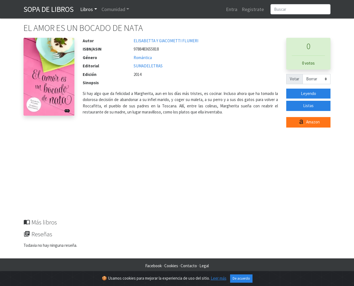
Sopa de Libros (49, 9)
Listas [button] (308, 105)
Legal (204, 265)
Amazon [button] (308, 122)
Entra (231, 9)
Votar (294, 78)
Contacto (189, 265)
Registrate (253, 9)
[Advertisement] (177, 177)
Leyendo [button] (308, 93)
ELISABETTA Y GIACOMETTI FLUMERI (166, 40)
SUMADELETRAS (148, 65)
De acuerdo (241, 278)
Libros (86, 9)
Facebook (153, 265)
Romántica (143, 57)
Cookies (171, 265)
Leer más (219, 278)
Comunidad (113, 9)
